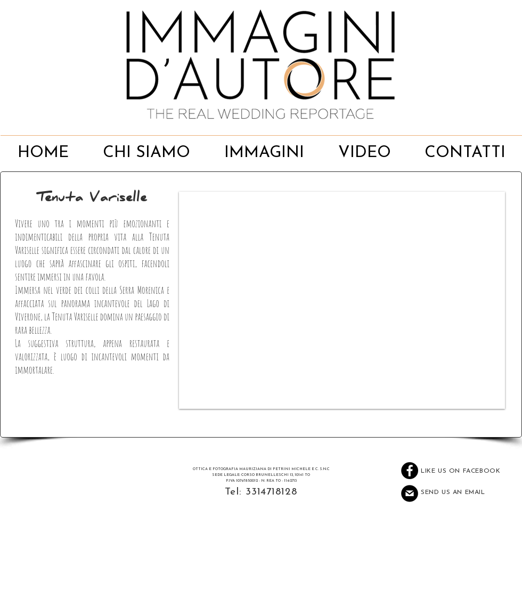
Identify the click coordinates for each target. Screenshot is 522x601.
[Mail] (409, 493)
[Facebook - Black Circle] (409, 470)
